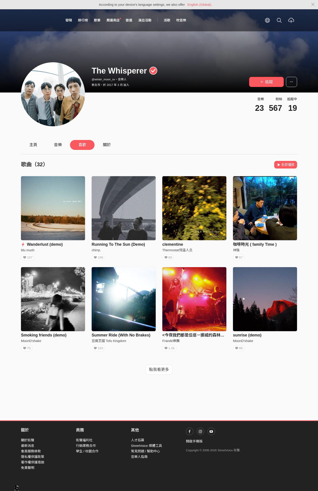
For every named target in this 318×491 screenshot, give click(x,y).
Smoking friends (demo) (43, 336)
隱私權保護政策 (32, 457)
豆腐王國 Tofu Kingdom (109, 342)
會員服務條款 (31, 451)
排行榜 (83, 20)
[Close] (313, 4)
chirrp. (96, 250)
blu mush (27, 250)
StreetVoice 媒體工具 (146, 446)
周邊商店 (113, 20)
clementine (172, 244)
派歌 (167, 20)
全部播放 (285, 164)
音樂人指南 (139, 457)
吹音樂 (181, 20)
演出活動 (144, 20)
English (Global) (199, 4)
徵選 (129, 20)
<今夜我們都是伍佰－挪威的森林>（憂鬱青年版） (206, 336)
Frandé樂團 (171, 342)
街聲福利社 (84, 440)
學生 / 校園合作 (87, 451)
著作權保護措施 (32, 462)
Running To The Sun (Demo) (118, 244)
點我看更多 (159, 372)
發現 (68, 20)
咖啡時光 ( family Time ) (255, 244)
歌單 (97, 20)
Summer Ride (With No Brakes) (121, 336)
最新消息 (27, 446)
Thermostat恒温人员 (177, 250)
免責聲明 (27, 468)
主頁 (33, 145)
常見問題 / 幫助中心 (145, 451)
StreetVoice (39, 20)
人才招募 (137, 440)
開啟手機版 (194, 441)
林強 (236, 250)
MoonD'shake (31, 342)
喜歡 (82, 145)
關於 (107, 145)
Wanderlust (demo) (42, 244)
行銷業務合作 (86, 446)
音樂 (58, 145)
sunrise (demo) (247, 336)
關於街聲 (27, 440)
